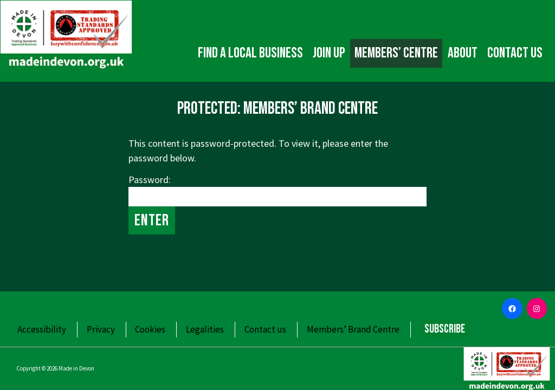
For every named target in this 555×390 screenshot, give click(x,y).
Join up (329, 53)
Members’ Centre (396, 53)
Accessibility (41, 329)
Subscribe (444, 329)
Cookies (150, 329)
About (462, 53)
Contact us (515, 53)
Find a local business (250, 53)
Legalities (205, 329)
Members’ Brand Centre (353, 329)
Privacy (101, 329)
